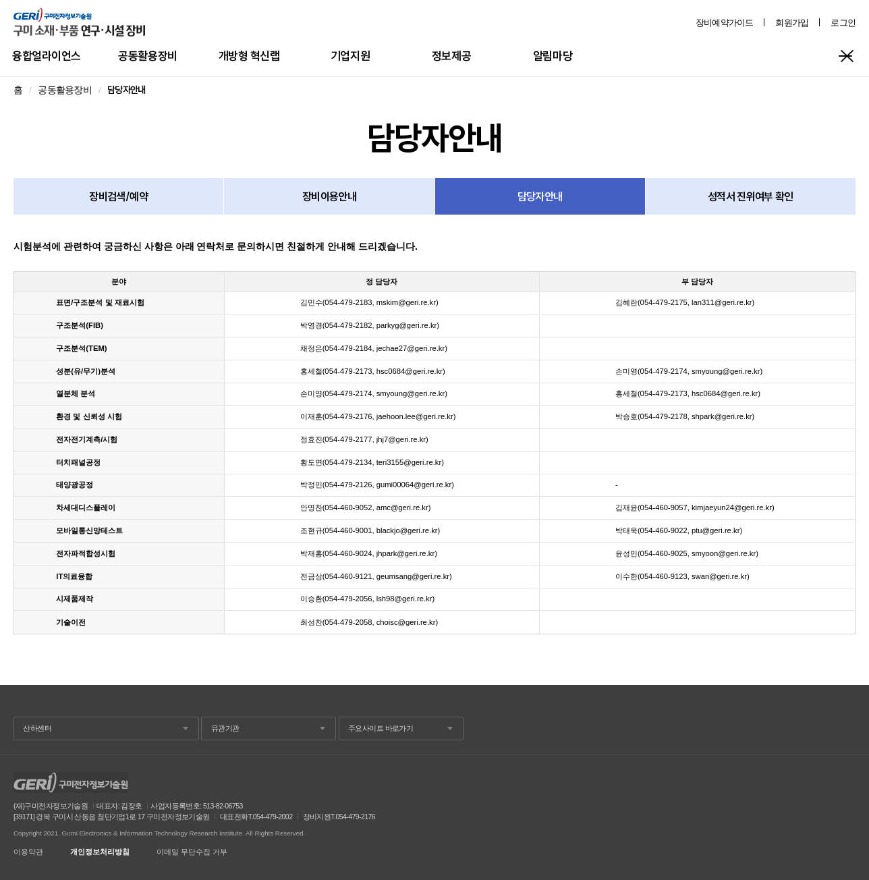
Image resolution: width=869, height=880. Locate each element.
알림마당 (552, 56)
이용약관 (28, 852)
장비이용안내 (329, 196)
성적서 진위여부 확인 (750, 196)
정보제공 (451, 56)
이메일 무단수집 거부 (192, 852)
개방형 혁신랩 (249, 56)
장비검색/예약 (118, 196)
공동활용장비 (147, 56)
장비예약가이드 (725, 22)
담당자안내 (540, 196)
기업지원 (350, 56)
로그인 (843, 22)
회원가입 (791, 22)
